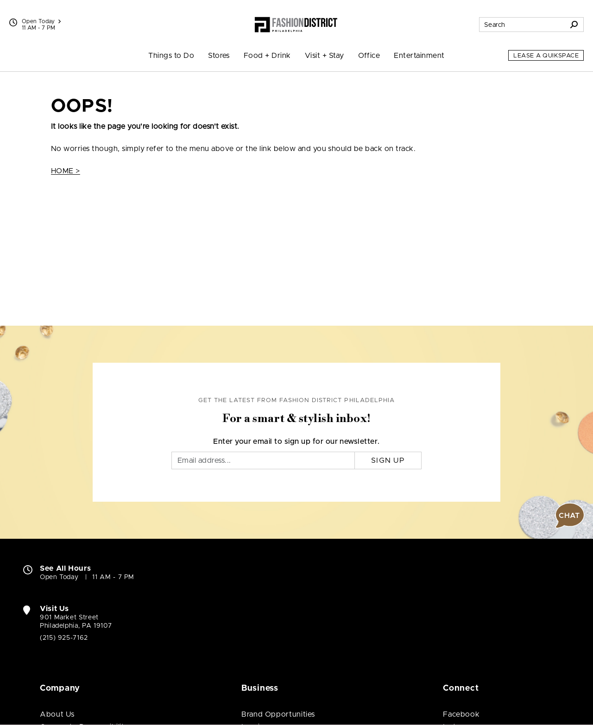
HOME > (65, 171)
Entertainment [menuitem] (419, 55)
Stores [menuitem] (219, 55)
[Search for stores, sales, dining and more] (522, 24)
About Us (57, 714)
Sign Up (388, 460)
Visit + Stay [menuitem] (324, 55)
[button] (570, 516)
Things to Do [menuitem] (171, 55)
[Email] (263, 460)
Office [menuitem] (369, 55)
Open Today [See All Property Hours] (41, 21)
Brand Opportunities (278, 714)
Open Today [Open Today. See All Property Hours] (59, 577)
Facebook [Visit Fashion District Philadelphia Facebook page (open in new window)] (461, 714)
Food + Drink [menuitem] (267, 55)
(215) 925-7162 (64, 638)
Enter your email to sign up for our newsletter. (296, 441)
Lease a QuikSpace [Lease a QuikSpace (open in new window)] (546, 56)
